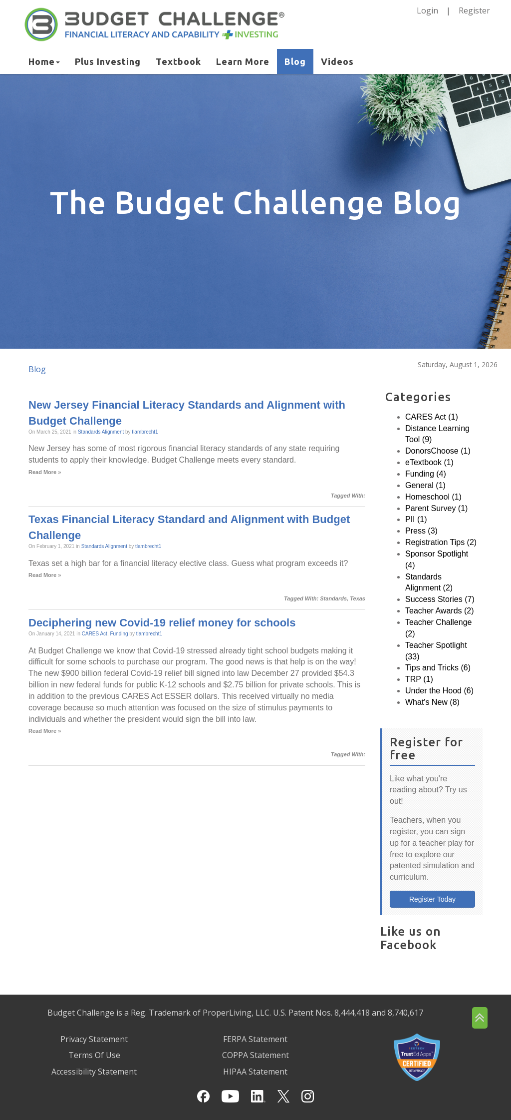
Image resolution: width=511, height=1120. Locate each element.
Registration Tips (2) (441, 542)
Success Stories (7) (440, 599)
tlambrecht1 (145, 432)
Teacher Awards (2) (439, 610)
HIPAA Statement (255, 1071)
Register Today (432, 899)
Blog (295, 61)
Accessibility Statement (94, 1071)
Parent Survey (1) (436, 508)
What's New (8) (432, 702)
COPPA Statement (255, 1055)
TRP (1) (419, 679)
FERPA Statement (255, 1039)
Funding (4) (425, 474)
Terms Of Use (94, 1055)
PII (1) (416, 519)
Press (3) (421, 531)
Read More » (44, 472)
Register (474, 10)
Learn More (242, 61)
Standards (333, 598)
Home (44, 61)
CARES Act (94, 633)
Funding (119, 633)
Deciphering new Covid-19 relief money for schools (161, 622)
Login (427, 10)
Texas (357, 598)
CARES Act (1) (431, 417)
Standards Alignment (101, 432)
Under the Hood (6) (439, 690)
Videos (337, 61)
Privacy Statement (94, 1039)
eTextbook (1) (429, 462)
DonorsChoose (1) (438, 451)
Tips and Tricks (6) (438, 667)
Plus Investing (108, 61)
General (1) (425, 485)
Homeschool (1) (433, 497)
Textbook (178, 61)
